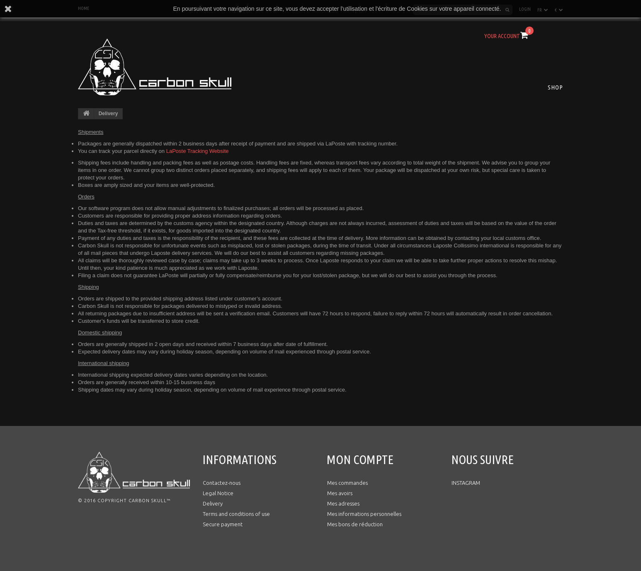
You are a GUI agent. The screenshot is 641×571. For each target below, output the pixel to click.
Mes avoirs (339, 493)
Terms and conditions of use (236, 514)
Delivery (213, 503)
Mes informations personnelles (364, 514)
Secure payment (223, 524)
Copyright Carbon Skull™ (133, 500)
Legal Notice (218, 493)
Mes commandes (347, 483)
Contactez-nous (221, 483)
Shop (555, 87)
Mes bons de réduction (355, 524)
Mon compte (360, 459)
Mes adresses (343, 503)
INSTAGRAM (466, 483)
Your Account (502, 36)
